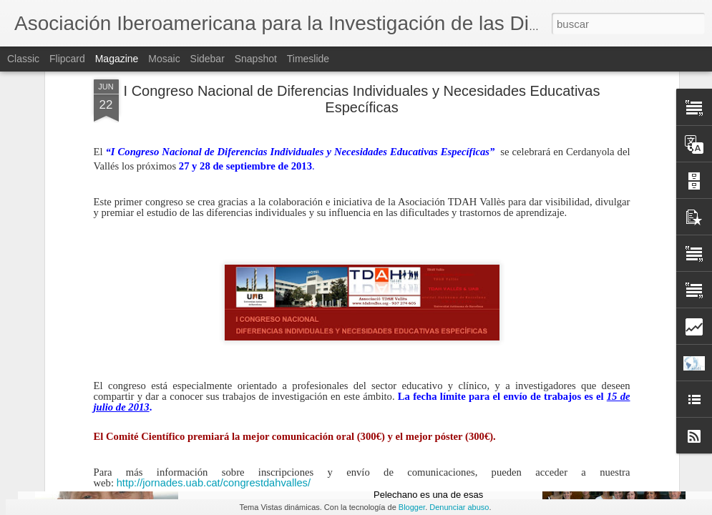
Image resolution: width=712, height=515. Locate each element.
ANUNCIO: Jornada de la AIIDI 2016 (288, 449)
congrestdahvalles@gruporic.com (178, 377)
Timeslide (308, 58)
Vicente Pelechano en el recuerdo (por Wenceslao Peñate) (454, 456)
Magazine (117, 58)
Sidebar (207, 58)
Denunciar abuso (459, 507)
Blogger (412, 507)
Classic (23, 58)
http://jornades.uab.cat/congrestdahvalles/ (214, 333)
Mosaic (164, 58)
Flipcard (67, 58)
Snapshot (256, 58)
